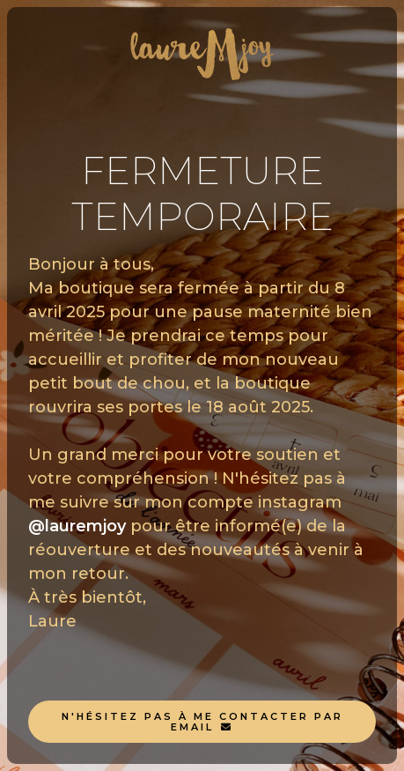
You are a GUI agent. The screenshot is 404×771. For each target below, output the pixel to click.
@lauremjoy (77, 526)
